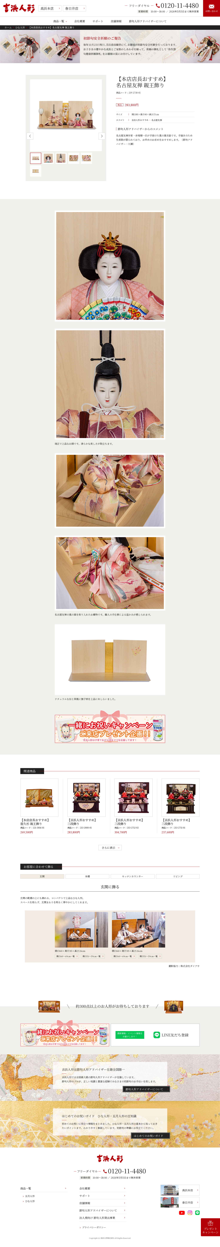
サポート (98, 21)
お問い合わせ (211, 8)
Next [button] (101, 136)
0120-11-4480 (177, 5)
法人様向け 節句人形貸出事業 (97, 1218)
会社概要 (79, 21)
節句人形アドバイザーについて (148, 21)
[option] (66, 115)
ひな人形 (20, 27)
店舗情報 (116, 21)
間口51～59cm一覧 (92, 956)
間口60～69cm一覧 (65, 956)
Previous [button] (30, 136)
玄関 (42, 876)
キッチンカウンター (132, 876)
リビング (178, 876)
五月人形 (30, 1196)
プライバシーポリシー (94, 1227)
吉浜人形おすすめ (140, 120)
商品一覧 (58, 21)
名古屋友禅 (156, 120)
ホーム (8, 27)
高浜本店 (47, 8)
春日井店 (71, 8)
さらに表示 (108, 847)
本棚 (87, 876)
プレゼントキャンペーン (210, 1227)
